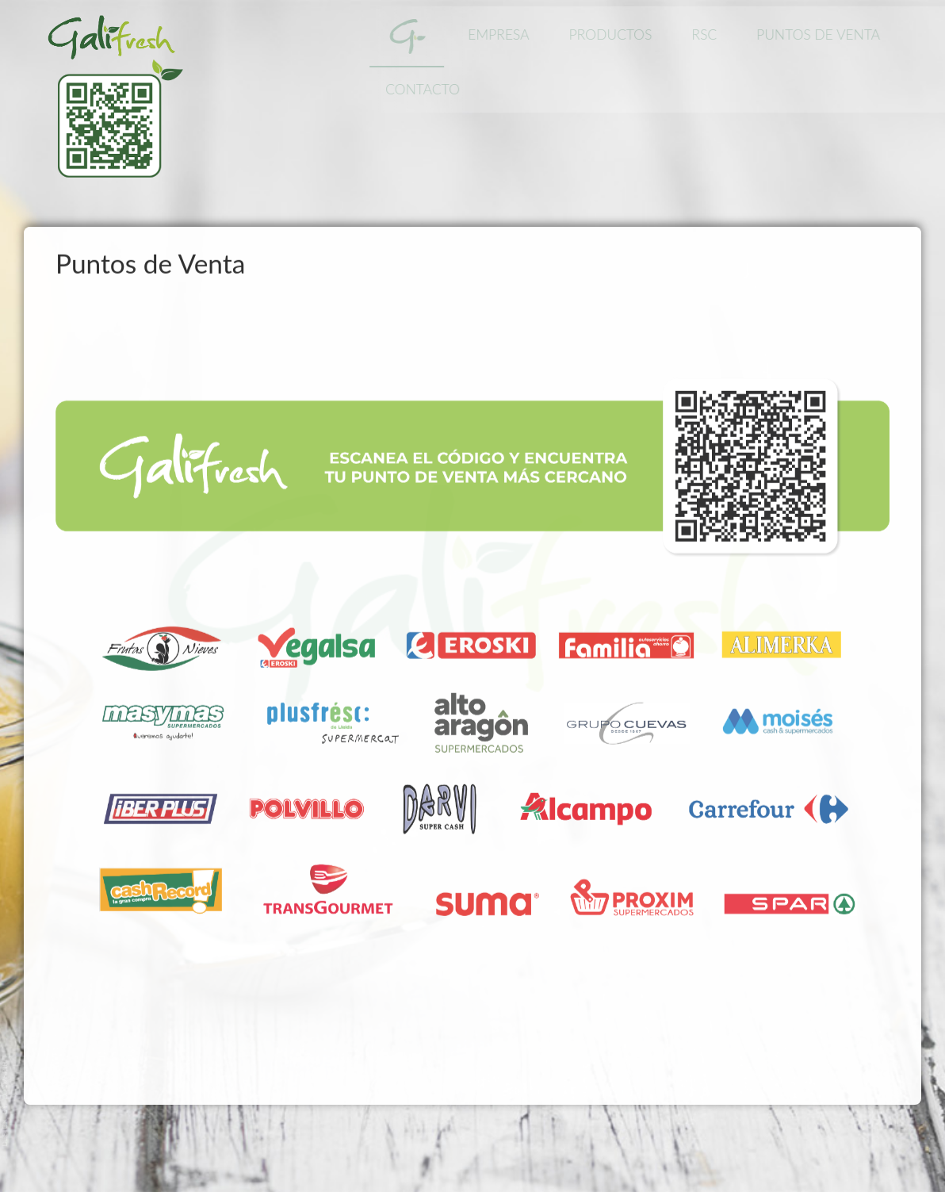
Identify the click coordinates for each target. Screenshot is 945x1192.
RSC (708, 34)
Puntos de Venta (823, 34)
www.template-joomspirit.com (5, 1100)
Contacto (427, 89)
